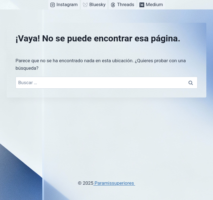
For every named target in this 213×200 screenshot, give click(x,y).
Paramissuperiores (114, 183)
